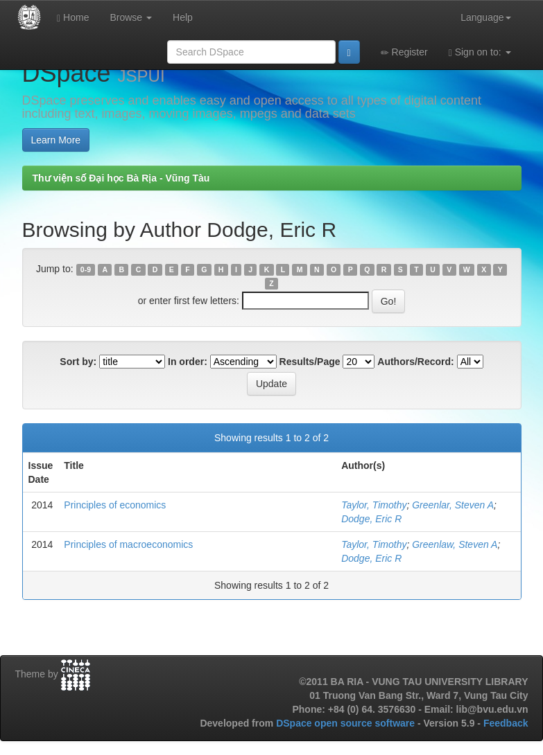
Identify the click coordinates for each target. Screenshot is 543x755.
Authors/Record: (415, 361)
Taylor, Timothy (373, 504)
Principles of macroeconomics (128, 544)
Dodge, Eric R (371, 518)
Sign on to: (480, 52)
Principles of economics (115, 504)
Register (404, 52)
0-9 (85, 269)
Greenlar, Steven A (453, 504)
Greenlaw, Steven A (454, 544)
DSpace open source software (346, 723)
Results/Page (310, 361)
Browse (131, 17)
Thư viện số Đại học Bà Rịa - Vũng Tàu (121, 178)
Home (73, 18)
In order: (187, 361)
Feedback (505, 723)
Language (485, 17)
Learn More (56, 139)
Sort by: (78, 361)
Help (183, 17)
